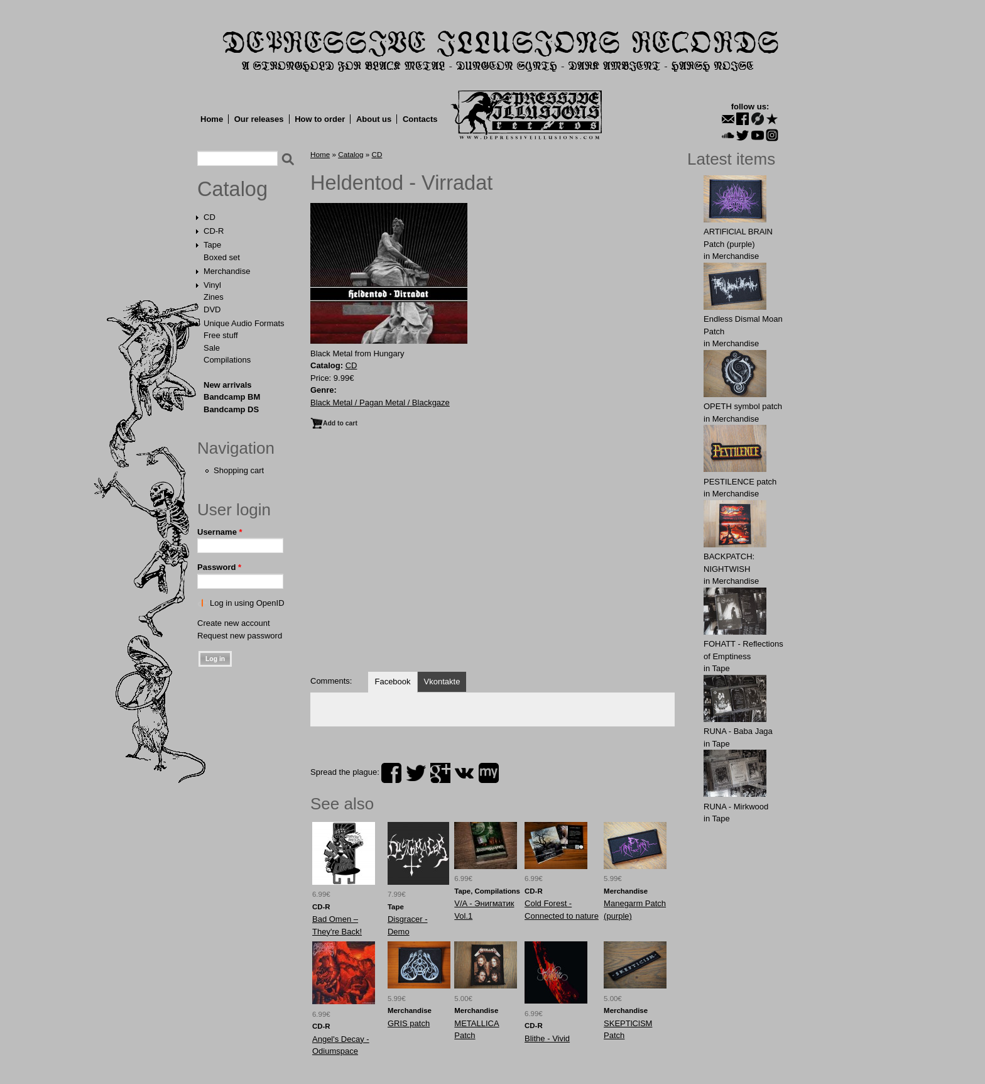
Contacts (420, 119)
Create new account (233, 623)
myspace (489, 773)
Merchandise (227, 271)
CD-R (214, 231)
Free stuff (221, 335)
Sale (212, 348)
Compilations (227, 359)
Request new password (239, 635)
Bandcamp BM (232, 397)
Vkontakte (442, 681)
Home (211, 119)
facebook (391, 773)
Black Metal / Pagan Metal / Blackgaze (380, 402)
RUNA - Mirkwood (736, 806)
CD (209, 217)
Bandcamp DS (231, 409)
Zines (214, 297)
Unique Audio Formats (244, 323)
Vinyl (212, 285)
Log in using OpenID (247, 603)
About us (373, 119)
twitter (416, 773)
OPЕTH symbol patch (743, 406)
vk (464, 773)
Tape (212, 244)
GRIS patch (409, 1023)
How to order (320, 119)
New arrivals (228, 385)
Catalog (232, 189)
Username (219, 532)
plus (440, 773)
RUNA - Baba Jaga (738, 731)
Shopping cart (239, 470)
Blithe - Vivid (547, 1038)
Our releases (259, 119)
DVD (212, 309)
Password (219, 567)
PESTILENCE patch (740, 481)
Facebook (392, 681)
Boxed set (222, 257)
